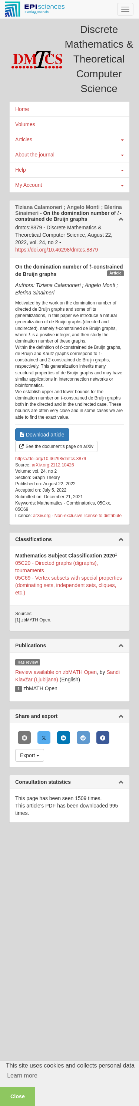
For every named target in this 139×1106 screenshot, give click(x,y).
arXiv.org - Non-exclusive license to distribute (77, 515)
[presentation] (118, 213)
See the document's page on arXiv (56, 446)
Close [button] (17, 1096)
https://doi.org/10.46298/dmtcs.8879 (56, 250)
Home (22, 109)
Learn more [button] (22, 1075)
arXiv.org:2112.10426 (53, 465)
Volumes (25, 124)
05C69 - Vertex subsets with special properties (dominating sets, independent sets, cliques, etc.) (68, 585)
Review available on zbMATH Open (56, 672)
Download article (42, 435)
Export (29, 755)
